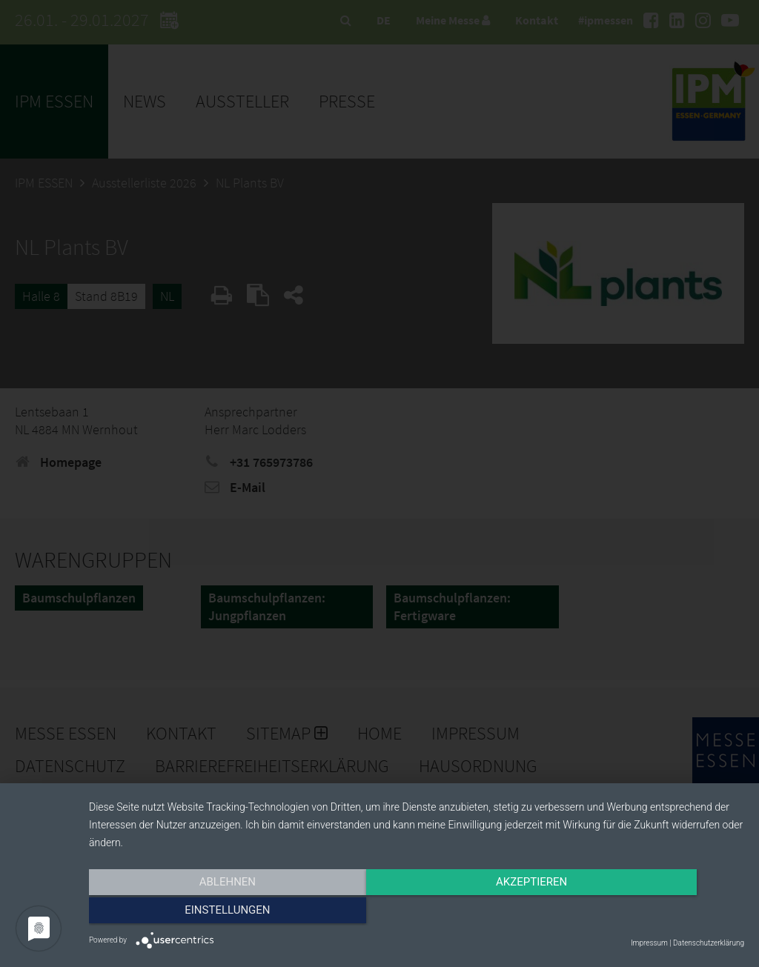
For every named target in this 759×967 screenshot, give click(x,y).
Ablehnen (187, 913)
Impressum (649, 943)
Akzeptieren (416, 913)
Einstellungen (646, 913)
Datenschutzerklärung (708, 943)
